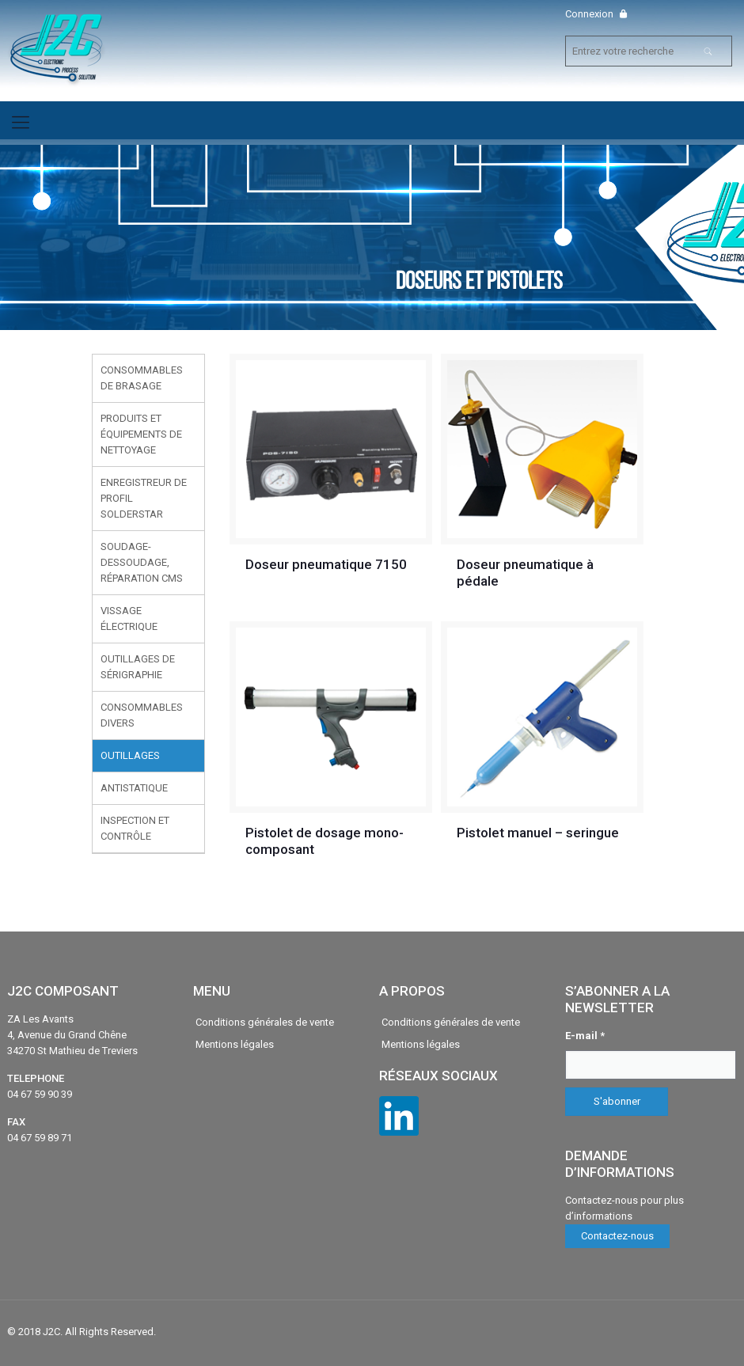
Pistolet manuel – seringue (538, 832)
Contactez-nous (617, 1236)
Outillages (130, 755)
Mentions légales (234, 1044)
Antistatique (134, 788)
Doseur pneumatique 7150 (326, 564)
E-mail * (585, 1036)
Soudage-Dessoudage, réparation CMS (142, 562)
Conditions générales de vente (264, 1022)
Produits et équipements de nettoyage (141, 434)
